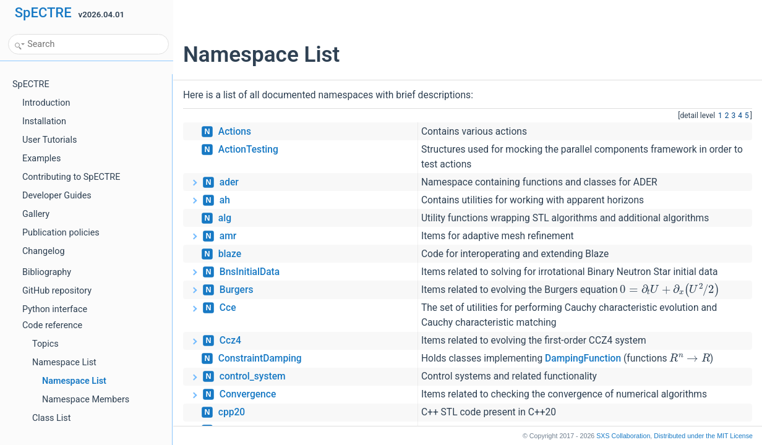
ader (229, 182)
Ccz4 (230, 340)
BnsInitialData (250, 272)
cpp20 (231, 412)
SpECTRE (43, 12)
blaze (229, 254)
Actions (234, 131)
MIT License (703, 435)
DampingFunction (583, 358)
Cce (228, 307)
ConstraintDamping (260, 358)
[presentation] (669, 289)
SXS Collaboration (623, 435)
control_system (253, 376)
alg (224, 218)
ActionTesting (248, 149)
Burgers (237, 289)
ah (225, 200)
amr (228, 236)
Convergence (248, 394)
